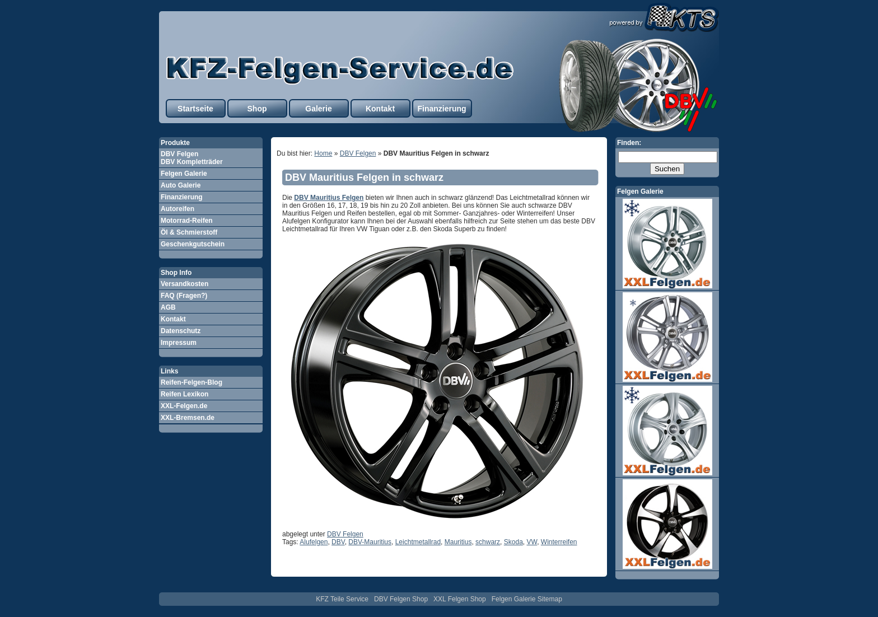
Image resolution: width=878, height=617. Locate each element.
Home (323, 153)
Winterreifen (559, 542)
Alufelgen (314, 542)
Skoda (513, 542)
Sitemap (550, 599)
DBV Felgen (358, 153)
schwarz (487, 542)
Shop (257, 108)
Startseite (195, 108)
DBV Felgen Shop (401, 599)
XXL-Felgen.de (184, 406)
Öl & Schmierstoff (189, 232)
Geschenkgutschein (193, 244)
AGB (168, 307)
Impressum (179, 343)
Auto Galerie (180, 185)
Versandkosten (184, 284)
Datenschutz (180, 331)
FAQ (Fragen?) (184, 296)
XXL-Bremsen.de (187, 418)
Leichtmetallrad (418, 542)
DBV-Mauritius (369, 542)
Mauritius (458, 542)
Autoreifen (177, 209)
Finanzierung (441, 108)
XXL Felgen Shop (459, 599)
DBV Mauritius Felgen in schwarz (364, 177)
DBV (338, 542)
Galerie (318, 108)
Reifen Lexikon (184, 394)
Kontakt (380, 108)
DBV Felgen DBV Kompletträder (192, 158)
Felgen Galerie (184, 173)
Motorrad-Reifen (187, 221)
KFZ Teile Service (342, 599)
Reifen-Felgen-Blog (191, 382)
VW (531, 542)
